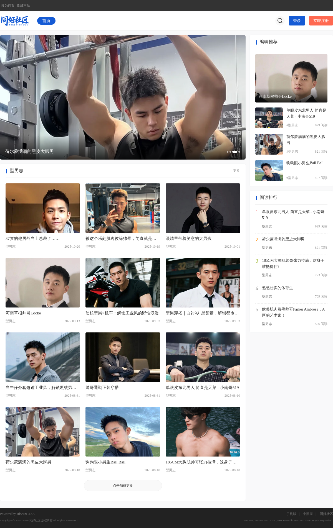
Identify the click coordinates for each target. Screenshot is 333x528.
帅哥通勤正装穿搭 (102, 387)
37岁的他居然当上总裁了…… (33, 238)
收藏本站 (23, 5)
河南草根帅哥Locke (23, 313)
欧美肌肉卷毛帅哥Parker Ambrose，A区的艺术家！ (293, 312)
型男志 (11, 246)
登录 (297, 21)
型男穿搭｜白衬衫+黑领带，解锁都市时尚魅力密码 (202, 313)
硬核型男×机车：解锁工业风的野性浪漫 (121, 313)
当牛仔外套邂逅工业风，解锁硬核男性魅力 (41, 388)
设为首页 (7, 5)
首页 (46, 21)
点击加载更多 (123, 486)
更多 (236, 171)
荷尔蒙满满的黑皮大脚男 (28, 462)
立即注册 (321, 21)
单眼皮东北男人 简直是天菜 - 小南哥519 (202, 387)
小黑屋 (308, 514)
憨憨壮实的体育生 (277, 288)
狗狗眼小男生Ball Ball (105, 462)
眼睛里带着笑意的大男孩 (188, 238)
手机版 (291, 514)
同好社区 (326, 514)
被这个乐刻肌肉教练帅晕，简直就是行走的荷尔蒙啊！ (120, 239)
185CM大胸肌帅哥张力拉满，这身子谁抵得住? (201, 462)
